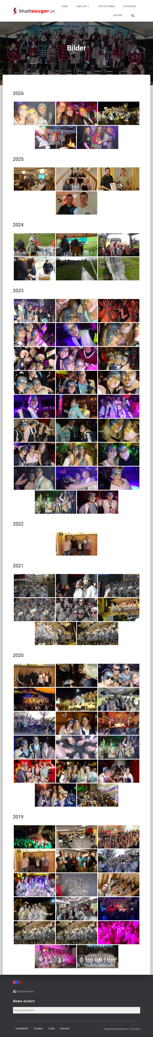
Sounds (38, 1028)
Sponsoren (129, 6)
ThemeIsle (134, 1029)
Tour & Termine (106, 6)
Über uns (83, 6)
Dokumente (22, 1028)
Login (51, 1028)
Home (65, 6)
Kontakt (118, 15)
